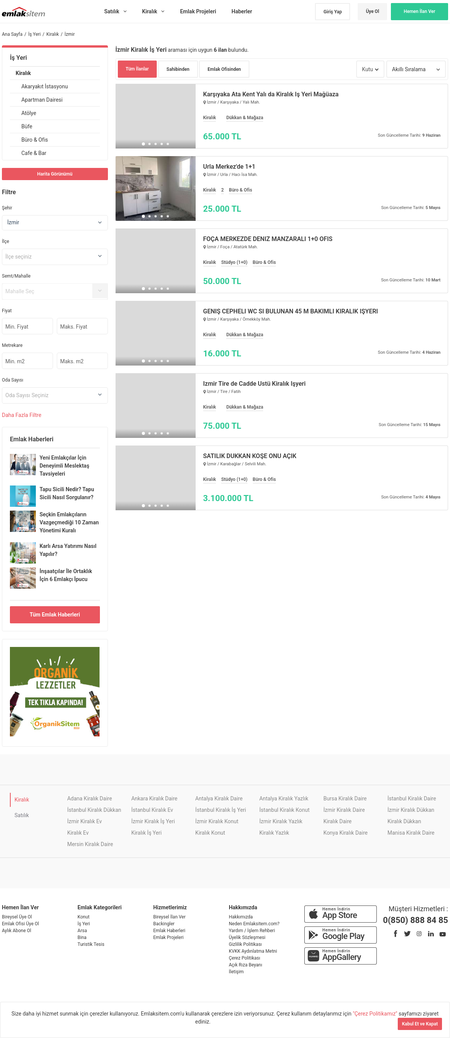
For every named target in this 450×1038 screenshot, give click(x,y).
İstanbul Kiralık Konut (284, 810)
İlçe (5, 241)
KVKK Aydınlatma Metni (253, 951)
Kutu (367, 69)
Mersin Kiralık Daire (90, 844)
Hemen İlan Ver (420, 11)
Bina (82, 937)
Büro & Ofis (34, 140)
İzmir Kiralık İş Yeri (153, 821)
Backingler (164, 923)
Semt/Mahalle (16, 276)
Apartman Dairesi (42, 100)
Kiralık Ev (77, 833)
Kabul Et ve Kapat (420, 1024)
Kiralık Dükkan (404, 821)
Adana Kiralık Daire (89, 798)
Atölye (28, 113)
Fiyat (7, 310)
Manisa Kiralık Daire (410, 833)
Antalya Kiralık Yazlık (283, 798)
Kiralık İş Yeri (146, 833)
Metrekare (12, 345)
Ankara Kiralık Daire (154, 798)
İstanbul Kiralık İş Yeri (220, 810)
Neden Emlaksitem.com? (254, 923)
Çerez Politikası (244, 958)
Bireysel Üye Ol (17, 917)
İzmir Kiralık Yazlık (280, 821)
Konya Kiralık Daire (345, 833)
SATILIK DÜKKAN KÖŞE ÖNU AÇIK (250, 456)
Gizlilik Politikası (245, 944)
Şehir (7, 208)
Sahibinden (178, 69)
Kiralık (23, 73)
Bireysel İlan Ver (169, 917)
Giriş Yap (332, 11)
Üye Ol (372, 11)
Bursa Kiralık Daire (344, 798)
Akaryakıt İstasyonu (44, 86)
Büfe (26, 126)
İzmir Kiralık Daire (344, 810)
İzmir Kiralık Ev (84, 821)
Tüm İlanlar (137, 69)
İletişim (236, 971)
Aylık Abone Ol (16, 930)
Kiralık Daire (337, 821)
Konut (83, 917)
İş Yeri (18, 57)
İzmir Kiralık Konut (216, 821)
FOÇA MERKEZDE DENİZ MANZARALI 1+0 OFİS (268, 239)
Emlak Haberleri (169, 930)
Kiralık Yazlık (274, 833)
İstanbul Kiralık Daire (411, 798)
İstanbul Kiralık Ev (152, 810)
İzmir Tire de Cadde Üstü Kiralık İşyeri (254, 384)
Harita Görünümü (54, 174)
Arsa (82, 930)
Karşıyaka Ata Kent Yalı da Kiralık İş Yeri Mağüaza (271, 94)
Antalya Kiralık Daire (219, 798)
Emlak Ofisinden (224, 69)
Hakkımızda (241, 917)
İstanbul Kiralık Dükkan (94, 810)
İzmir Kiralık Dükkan (410, 810)
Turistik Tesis (90, 944)
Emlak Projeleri (168, 937)
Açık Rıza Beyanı (245, 965)
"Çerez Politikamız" (376, 1014)
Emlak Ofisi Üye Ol (20, 923)
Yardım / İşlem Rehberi (252, 930)
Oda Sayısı (12, 380)
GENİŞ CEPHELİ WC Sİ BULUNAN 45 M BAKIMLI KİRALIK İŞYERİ (290, 311)
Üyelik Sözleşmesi (247, 937)
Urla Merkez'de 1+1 (229, 167)
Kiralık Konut (210, 833)
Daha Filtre (21, 415)
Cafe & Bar (34, 153)
